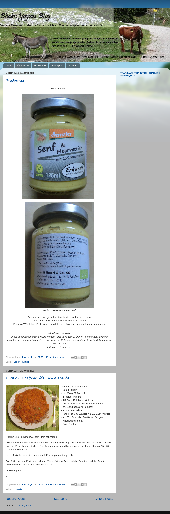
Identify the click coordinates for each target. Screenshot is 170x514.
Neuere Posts (15, 498)
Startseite (60, 498)
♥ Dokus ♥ (40, 65)
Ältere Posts (104, 498)
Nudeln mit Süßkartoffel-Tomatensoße (38, 378)
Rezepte (72, 65)
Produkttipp (15, 81)
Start (9, 65)
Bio (15, 362)
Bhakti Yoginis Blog (25, 17)
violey (69, 347)
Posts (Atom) (24, 505)
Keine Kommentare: (56, 357)
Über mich (23, 65)
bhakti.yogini (27, 357)
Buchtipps (56, 65)
